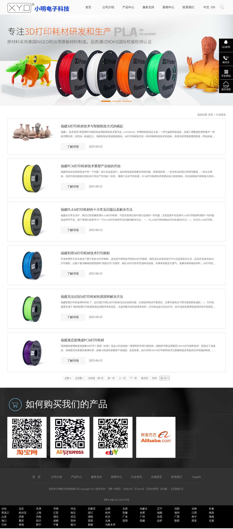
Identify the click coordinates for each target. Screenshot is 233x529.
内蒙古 (143, 508)
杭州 (107, 512)
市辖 (55, 508)
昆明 (125, 520)
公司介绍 (108, 7)
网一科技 (114, 488)
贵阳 (90, 520)
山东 (4, 516)
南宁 (194, 516)
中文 (206, 7)
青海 (21, 524)
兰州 (4, 524)
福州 (176, 512)
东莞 (159, 516)
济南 (21, 516)
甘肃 (211, 520)
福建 (159, 512)
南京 (73, 512)
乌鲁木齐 (110, 524)
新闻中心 (168, 7)
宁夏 (55, 524)
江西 (194, 512)
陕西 (176, 520)
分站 (4, 508)
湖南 (90, 516)
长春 (211, 508)
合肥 (142, 512)
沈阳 (176, 508)
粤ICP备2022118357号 (116, 499)
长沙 (107, 516)
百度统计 (177, 488)
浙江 (90, 512)
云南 (107, 520)
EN (213, 7)
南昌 (211, 512)
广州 (142, 516)
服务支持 (148, 7)
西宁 (38, 524)
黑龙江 (5, 512)
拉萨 (159, 520)
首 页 (36, 476)
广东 (125, 516)
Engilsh (196, 476)
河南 (38, 516)
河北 (73, 508)
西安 (194, 520)
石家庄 (92, 508)
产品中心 (128, 7)
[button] (105, 101)
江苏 (55, 512)
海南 (211, 516)
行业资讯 (136, 476)
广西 (176, 516)
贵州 (73, 520)
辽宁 (159, 508)
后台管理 (152, 488)
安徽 (125, 512)
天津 (38, 508)
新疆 (90, 524)
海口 (4, 520)
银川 (73, 524)
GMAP (139, 488)
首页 (88, 7)
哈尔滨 (22, 512)
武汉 (73, 516)
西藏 (142, 520)
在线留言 (156, 476)
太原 (125, 508)
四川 (38, 520)
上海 (38, 512)
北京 (21, 508)
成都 (55, 520)
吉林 (194, 508)
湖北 (55, 516)
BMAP (128, 488)
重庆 (21, 520)
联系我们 (188, 7)
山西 (107, 508)
